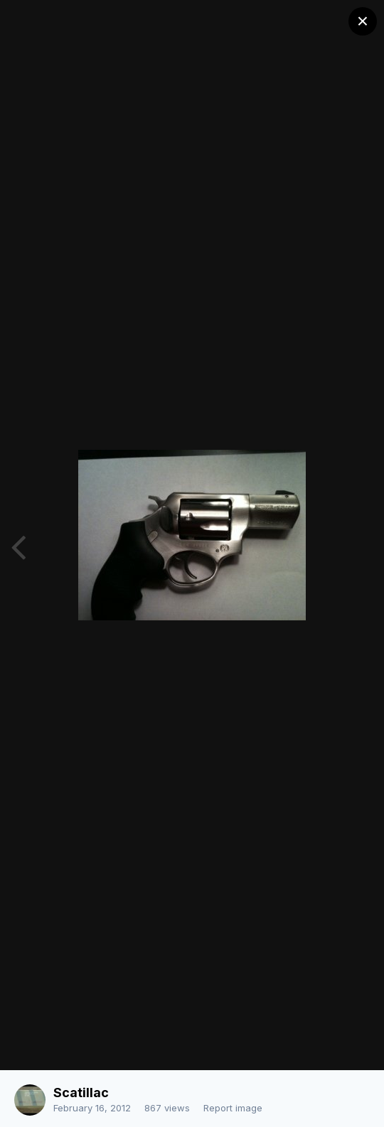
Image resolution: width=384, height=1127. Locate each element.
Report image (232, 1107)
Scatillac (81, 1092)
